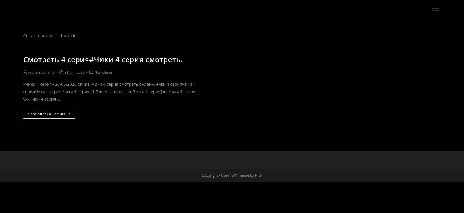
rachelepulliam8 (41, 72)
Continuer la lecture (49, 114)
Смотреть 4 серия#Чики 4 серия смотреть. (103, 59)
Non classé (103, 72)
